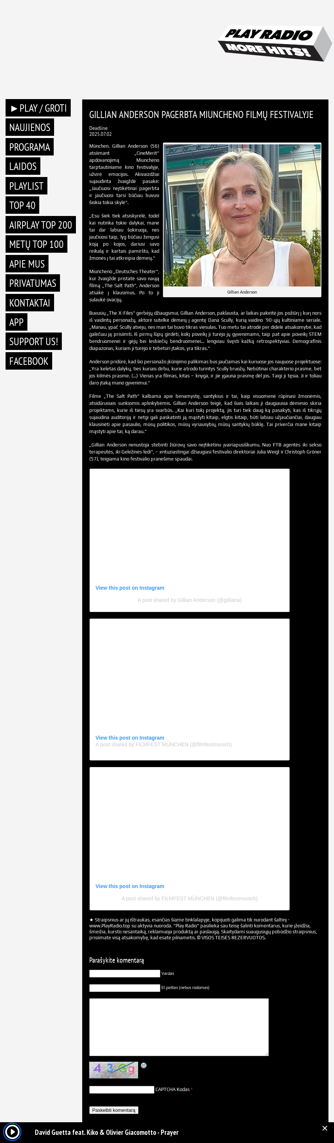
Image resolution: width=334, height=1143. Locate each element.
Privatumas (32, 283)
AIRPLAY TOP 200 (40, 225)
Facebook (29, 361)
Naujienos (29, 127)
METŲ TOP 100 (36, 244)
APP (16, 322)
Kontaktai (29, 303)
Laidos (23, 166)
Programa (29, 147)
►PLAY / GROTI (38, 108)
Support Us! (33, 341)
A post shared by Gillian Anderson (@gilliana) (189, 600)
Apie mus (27, 264)
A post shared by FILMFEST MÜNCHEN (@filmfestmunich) (164, 744)
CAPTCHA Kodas (173, 1089)
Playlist (26, 186)
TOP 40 (22, 205)
